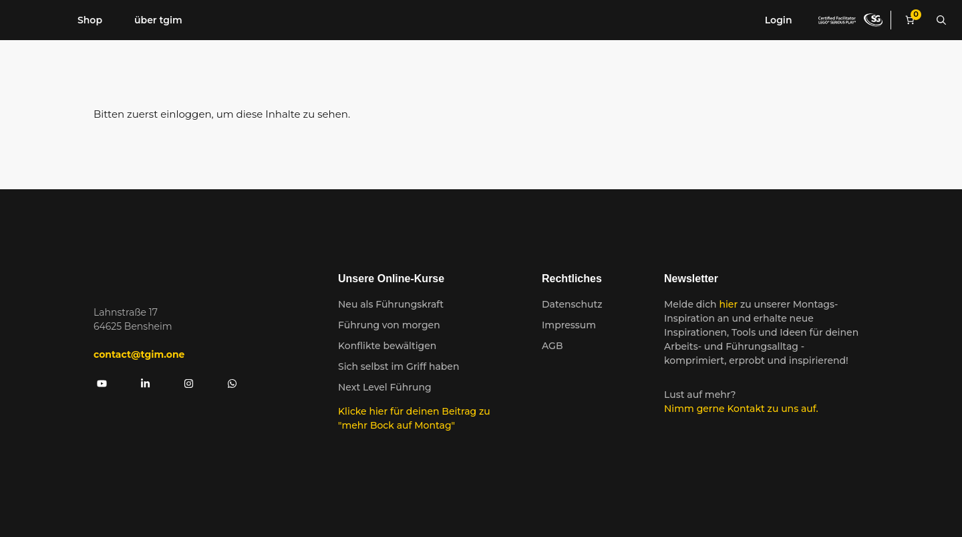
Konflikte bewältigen (387, 346)
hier (729, 304)
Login (778, 20)
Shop (89, 20)
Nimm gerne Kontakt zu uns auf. (741, 409)
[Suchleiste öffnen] (941, 20)
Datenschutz (572, 304)
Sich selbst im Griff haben (398, 366)
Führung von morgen (389, 325)
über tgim (158, 20)
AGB (552, 346)
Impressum (569, 325)
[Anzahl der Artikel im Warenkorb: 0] (910, 20)
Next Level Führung (385, 387)
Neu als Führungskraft (391, 304)
